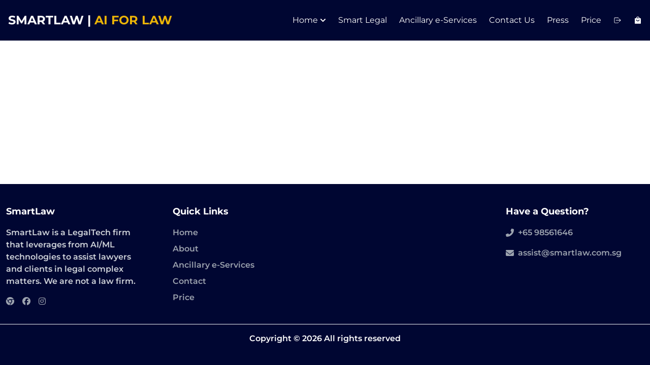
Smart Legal (362, 20)
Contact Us (512, 20)
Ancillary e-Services (438, 20)
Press (558, 20)
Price (591, 20)
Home (309, 20)
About (186, 248)
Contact (189, 281)
